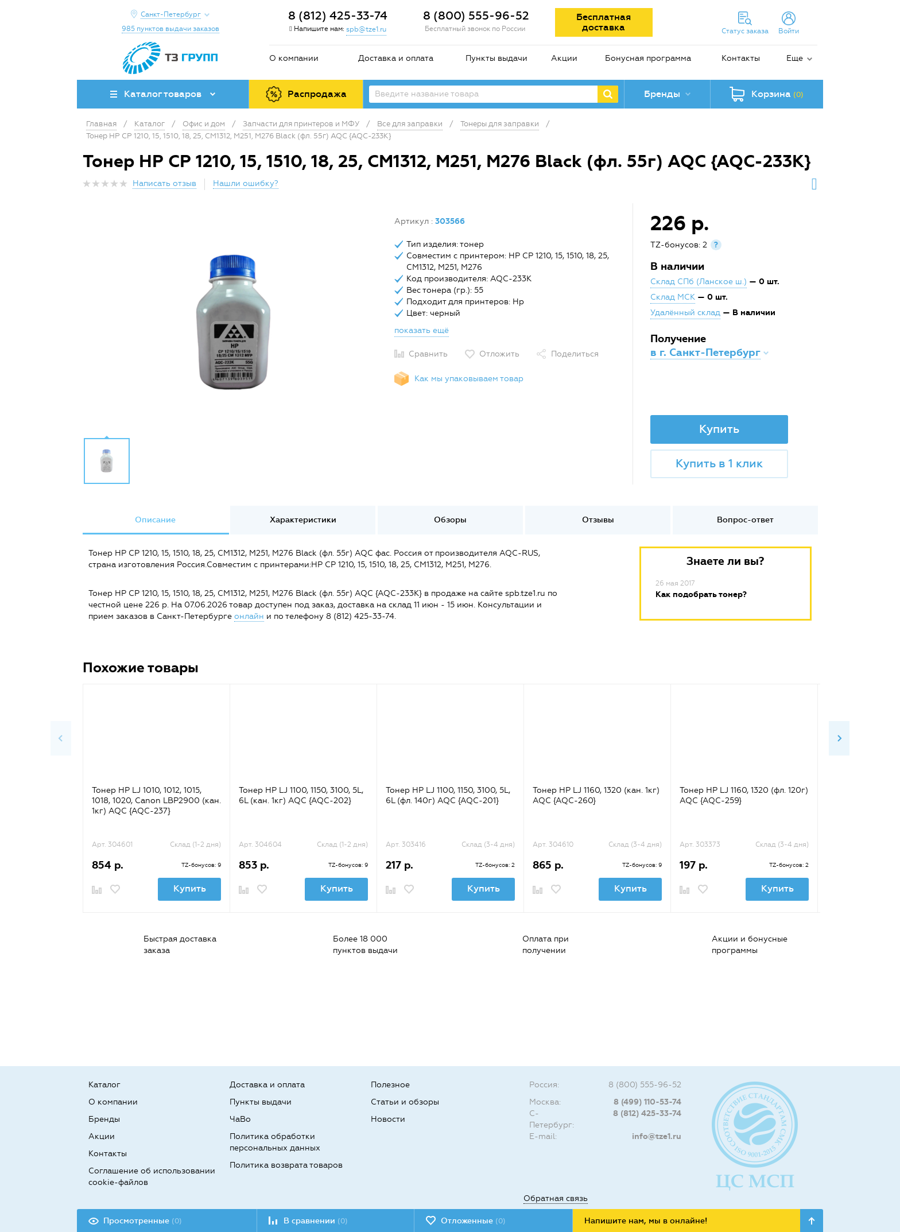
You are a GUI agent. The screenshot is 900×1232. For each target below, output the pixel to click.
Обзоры (450, 520)
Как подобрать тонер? (701, 594)
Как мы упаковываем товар (468, 378)
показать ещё (421, 330)
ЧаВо (240, 1119)
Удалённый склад (685, 312)
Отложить (499, 354)
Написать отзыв (164, 183)
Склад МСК (672, 297)
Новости (388, 1119)
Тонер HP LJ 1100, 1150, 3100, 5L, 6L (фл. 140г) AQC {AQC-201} (448, 795)
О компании (294, 58)
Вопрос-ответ (745, 520)
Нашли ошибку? (245, 183)
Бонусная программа (648, 58)
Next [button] (839, 738)
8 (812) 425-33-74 (337, 15)
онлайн (249, 616)
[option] (234, 323)
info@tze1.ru (656, 1136)
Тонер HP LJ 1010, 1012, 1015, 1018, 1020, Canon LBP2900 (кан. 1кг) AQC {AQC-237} (156, 800)
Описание (155, 520)
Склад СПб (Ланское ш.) (698, 281)
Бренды (104, 1119)
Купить (719, 429)
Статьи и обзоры (405, 1102)
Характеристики (303, 520)
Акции (564, 58)
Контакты (740, 58)
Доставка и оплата (395, 58)
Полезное (390, 1085)
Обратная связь (555, 1198)
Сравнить (428, 354)
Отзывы (598, 520)
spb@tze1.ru (366, 29)
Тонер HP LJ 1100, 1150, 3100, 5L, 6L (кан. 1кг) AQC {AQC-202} (301, 795)
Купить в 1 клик (719, 463)
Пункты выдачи (496, 58)
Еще (794, 58)
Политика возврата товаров (286, 1165)
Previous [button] (61, 738)
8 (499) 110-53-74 (647, 1102)
